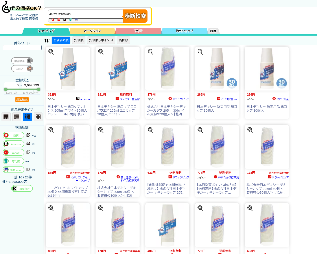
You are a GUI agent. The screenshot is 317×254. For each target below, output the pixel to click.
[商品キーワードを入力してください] (86, 14)
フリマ (138, 31)
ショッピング (46, 31)
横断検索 (135, 16)
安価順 (78, 40)
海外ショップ (184, 31)
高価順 (123, 40)
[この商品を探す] (51, 52)
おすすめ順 (60, 40)
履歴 (213, 31)
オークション (92, 31)
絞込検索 (22, 99)
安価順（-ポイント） (101, 40)
